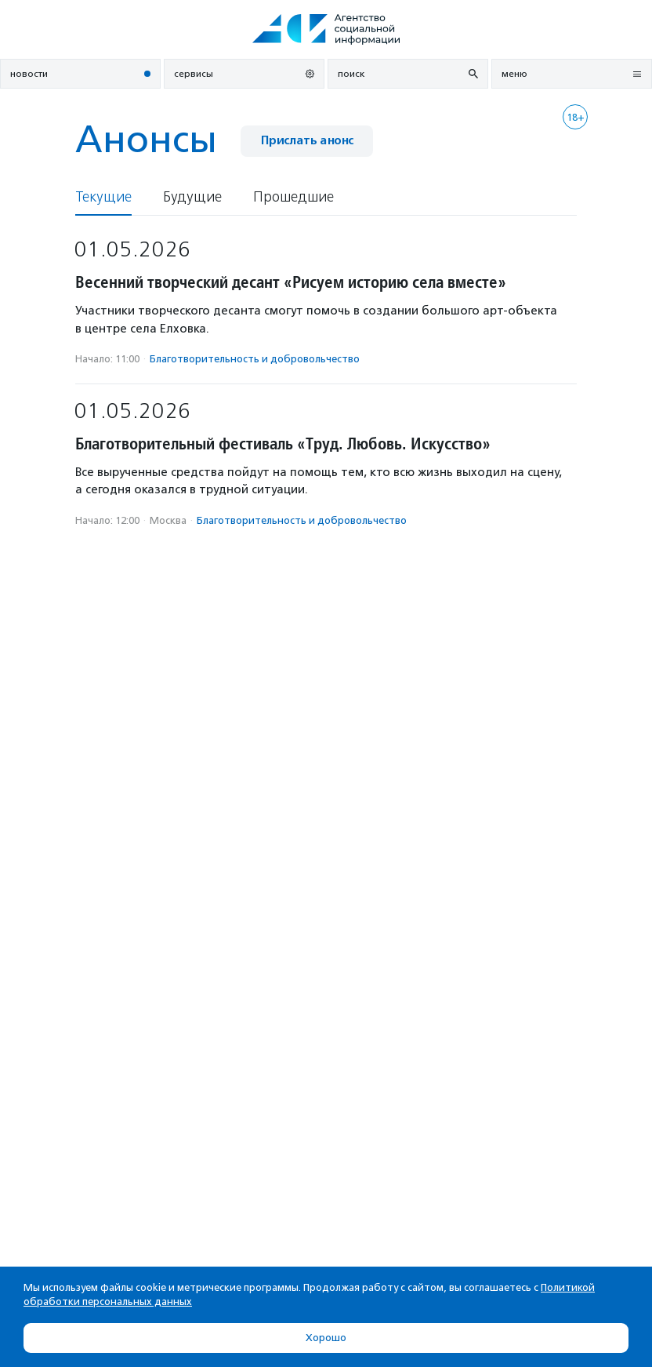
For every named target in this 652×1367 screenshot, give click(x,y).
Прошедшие (293, 197)
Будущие (192, 197)
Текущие (103, 197)
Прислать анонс (306, 140)
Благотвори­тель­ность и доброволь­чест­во (255, 359)
